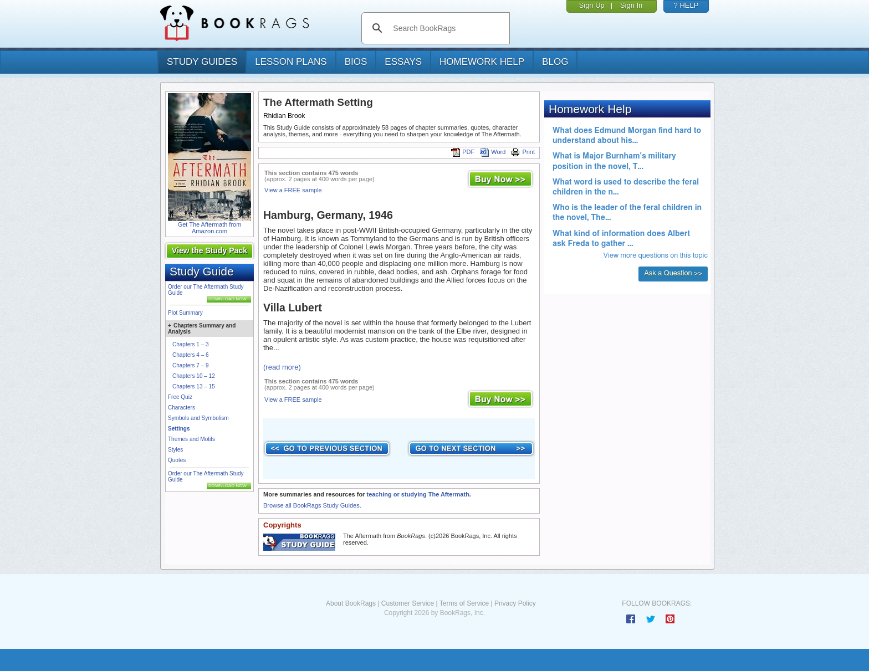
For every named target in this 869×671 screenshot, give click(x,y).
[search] (447, 28)
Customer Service (407, 603)
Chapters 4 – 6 (190, 355)
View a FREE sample (293, 190)
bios (356, 62)
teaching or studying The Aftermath (417, 494)
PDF (462, 151)
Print (523, 151)
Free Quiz (180, 397)
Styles (175, 450)
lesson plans (290, 62)
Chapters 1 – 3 (190, 344)
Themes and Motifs (191, 439)
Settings (179, 429)
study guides (202, 62)
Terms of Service (464, 603)
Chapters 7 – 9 (190, 365)
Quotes (177, 460)
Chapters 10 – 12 (193, 376)
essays (403, 62)
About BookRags (351, 603)
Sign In (631, 5)
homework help (481, 62)
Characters (181, 407)
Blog (555, 62)
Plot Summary (185, 313)
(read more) (282, 367)
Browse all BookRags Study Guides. (312, 505)
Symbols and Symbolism (198, 418)
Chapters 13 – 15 (193, 386)
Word (492, 151)
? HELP (686, 5)
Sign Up (592, 5)
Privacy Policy (515, 603)
